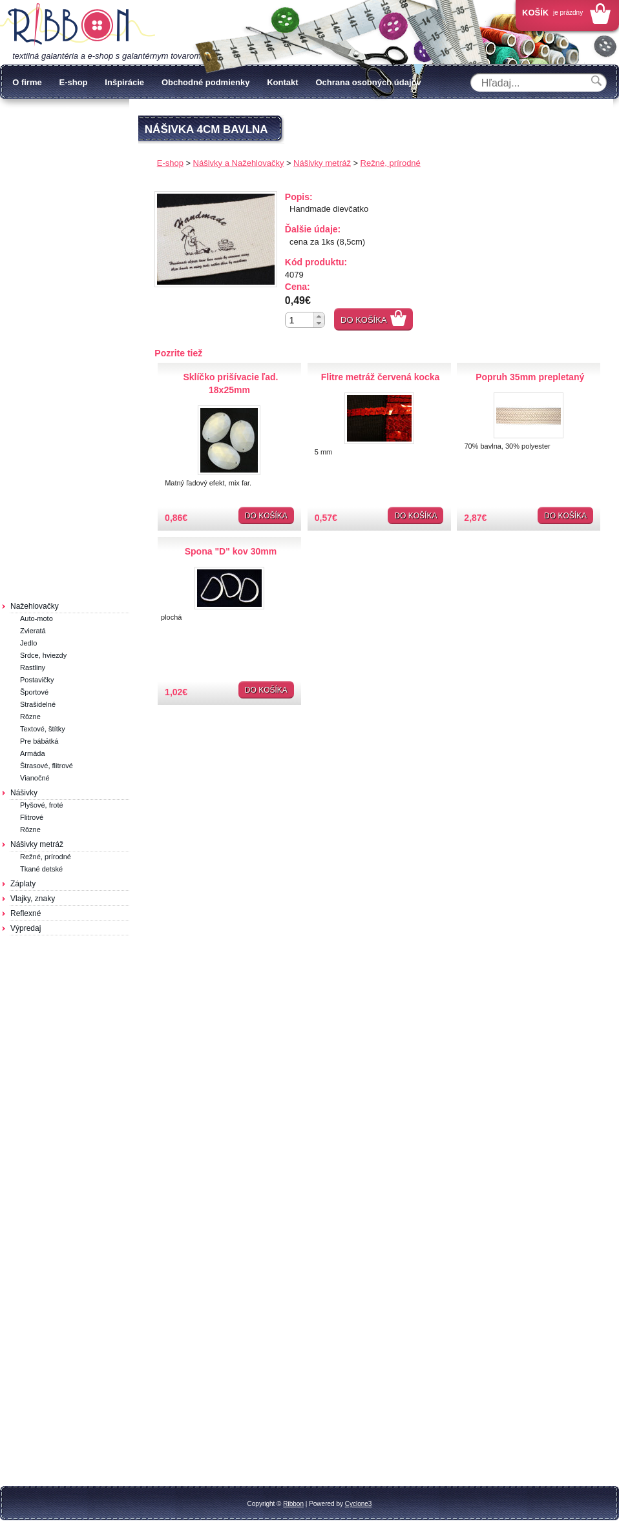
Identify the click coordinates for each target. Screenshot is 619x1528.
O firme (27, 82)
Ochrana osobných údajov (368, 82)
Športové (34, 692)
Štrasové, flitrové (46, 765)
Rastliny (32, 667)
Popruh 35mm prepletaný (530, 377)
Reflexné (25, 913)
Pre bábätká (39, 741)
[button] (318, 316)
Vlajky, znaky (32, 898)
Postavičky (37, 680)
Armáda (32, 753)
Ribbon (293, 1503)
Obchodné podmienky (206, 82)
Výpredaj (25, 928)
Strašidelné (38, 704)
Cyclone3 (358, 1503)
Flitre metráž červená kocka (380, 377)
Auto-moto (36, 618)
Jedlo (28, 643)
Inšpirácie (124, 82)
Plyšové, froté (41, 805)
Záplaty (23, 883)
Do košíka (364, 320)
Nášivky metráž (36, 844)
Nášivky (23, 792)
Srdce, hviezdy (43, 655)
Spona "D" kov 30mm (231, 551)
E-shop (73, 82)
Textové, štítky (42, 729)
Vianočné (35, 778)
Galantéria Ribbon (77, 25)
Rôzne (30, 716)
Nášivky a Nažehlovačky (238, 163)
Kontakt (282, 82)
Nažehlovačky (34, 606)
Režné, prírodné (45, 857)
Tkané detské (41, 869)
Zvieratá (33, 631)
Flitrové (31, 817)
